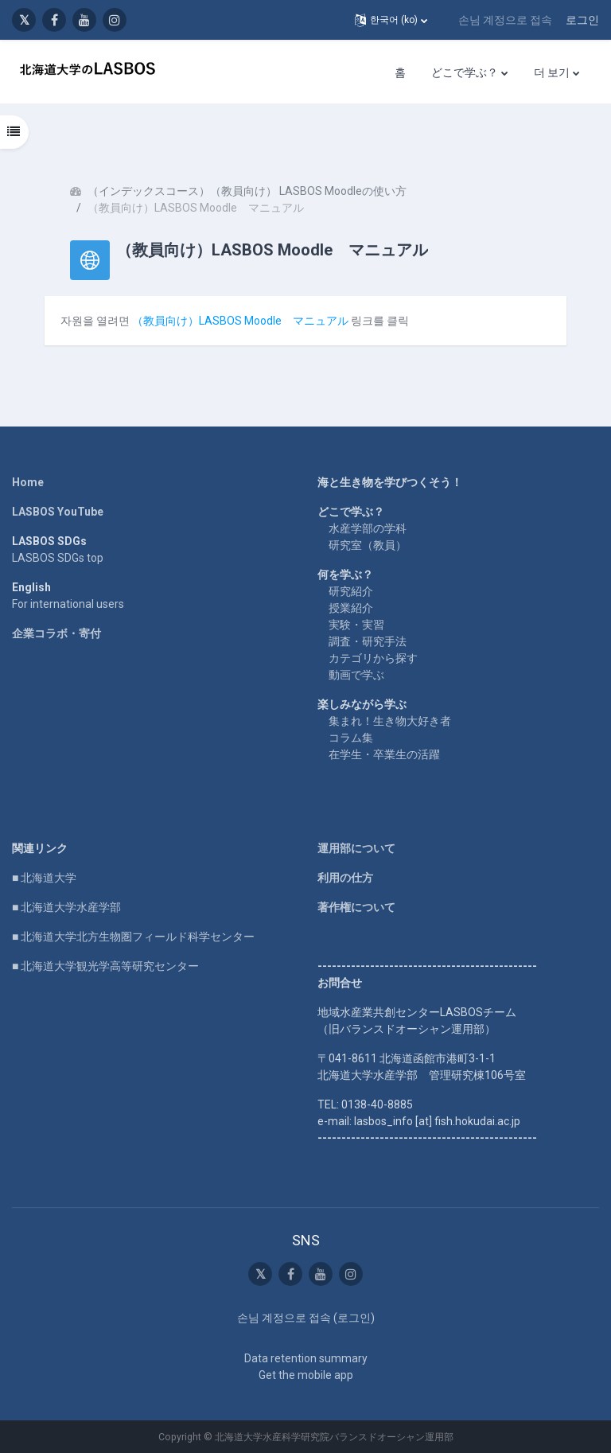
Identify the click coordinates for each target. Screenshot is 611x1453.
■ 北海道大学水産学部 (66, 907)
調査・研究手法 (368, 641)
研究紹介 (351, 591)
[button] (391, 20)
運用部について (356, 848)
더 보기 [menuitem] (552, 72)
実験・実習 (356, 624)
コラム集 (351, 737)
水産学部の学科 (368, 528)
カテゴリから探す (373, 658)
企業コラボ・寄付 (56, 633)
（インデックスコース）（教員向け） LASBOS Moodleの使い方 (247, 191)
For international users (68, 604)
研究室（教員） (368, 545)
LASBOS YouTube (57, 511)
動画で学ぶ (356, 674)
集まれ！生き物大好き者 (390, 721)
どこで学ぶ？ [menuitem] (464, 72)
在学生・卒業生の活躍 (384, 754)
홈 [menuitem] (400, 72)
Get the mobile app (306, 1375)
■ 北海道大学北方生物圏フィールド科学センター (133, 936)
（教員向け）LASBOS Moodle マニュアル (240, 320)
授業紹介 (351, 608)
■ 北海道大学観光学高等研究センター (105, 966)
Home (28, 482)
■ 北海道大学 (44, 877)
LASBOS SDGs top (57, 557)
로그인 (582, 20)
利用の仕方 (345, 877)
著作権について (356, 907)
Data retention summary (306, 1358)
